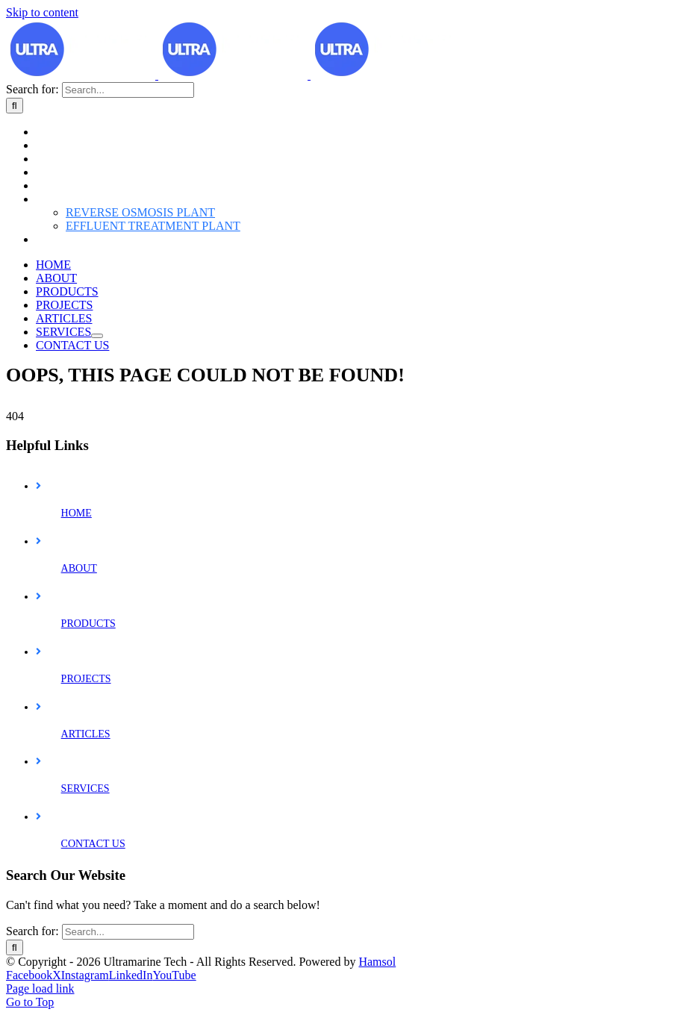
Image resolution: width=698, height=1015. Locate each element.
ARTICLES (85, 837)
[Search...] (128, 314)
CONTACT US (93, 946)
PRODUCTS (88, 726)
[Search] (14, 329)
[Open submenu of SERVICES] (97, 560)
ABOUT (79, 671)
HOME (76, 616)
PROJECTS (86, 781)
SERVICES (85, 891)
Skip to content (42, 12)
